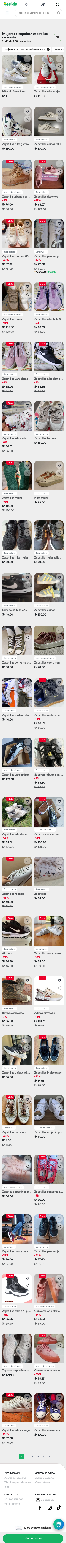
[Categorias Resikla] (7, 13)
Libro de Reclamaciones (33, 1528)
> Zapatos (19, 49)
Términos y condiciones (17, 1482)
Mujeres (9, 49)
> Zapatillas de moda (34, 49)
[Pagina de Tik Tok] (59, 1507)
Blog (6, 1487)
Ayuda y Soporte (44, 1478)
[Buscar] (58, 13)
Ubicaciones (47, 1500)
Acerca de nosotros (15, 1478)
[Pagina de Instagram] (49, 1507)
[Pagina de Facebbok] (40, 1507)
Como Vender (43, 1482)
